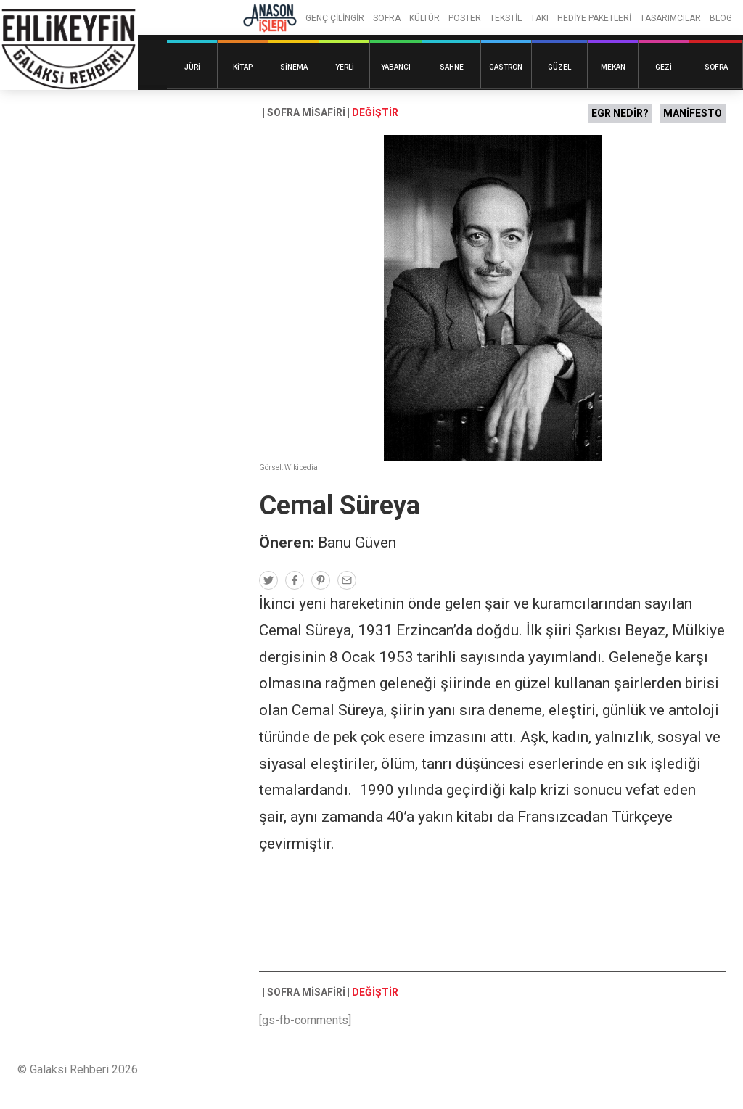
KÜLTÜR (424, 18)
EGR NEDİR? (620, 113)
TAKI (539, 18)
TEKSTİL (506, 18)
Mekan (613, 67)
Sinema (294, 67)
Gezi (663, 67)
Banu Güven (357, 542)
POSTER (464, 18)
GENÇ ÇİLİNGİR (334, 18)
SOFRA (387, 18)
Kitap (243, 67)
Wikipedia (301, 467)
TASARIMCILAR (670, 18)
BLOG (721, 18)
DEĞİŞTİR (375, 112)
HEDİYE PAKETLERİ (594, 18)
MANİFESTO (692, 113)
